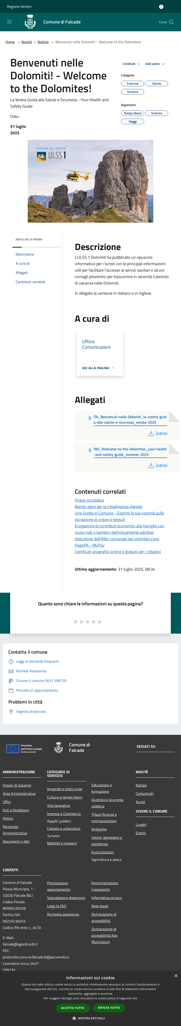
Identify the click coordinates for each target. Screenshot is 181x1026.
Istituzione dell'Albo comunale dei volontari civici (117, 539)
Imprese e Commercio (64, 813)
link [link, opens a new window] (135, 998)
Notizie (43, 42)
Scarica (157, 433)
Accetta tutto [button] (72, 1008)
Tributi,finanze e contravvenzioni (104, 818)
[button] (90, 1018)
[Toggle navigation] (9, 21)
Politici (8, 818)
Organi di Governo (17, 785)
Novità (26, 42)
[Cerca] (171, 22)
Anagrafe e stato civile (64, 789)
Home (10, 42)
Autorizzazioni (102, 852)
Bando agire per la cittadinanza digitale (108, 506)
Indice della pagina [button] (29, 239)
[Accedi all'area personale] (161, 6)
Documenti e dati (16, 841)
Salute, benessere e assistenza (106, 841)
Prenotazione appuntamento (58, 886)
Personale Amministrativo (15, 830)
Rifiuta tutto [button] (109, 1008)
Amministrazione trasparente (104, 886)
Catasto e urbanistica (63, 828)
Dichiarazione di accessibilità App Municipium (104, 935)
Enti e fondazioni (16, 810)
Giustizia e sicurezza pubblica (107, 803)
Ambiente (99, 829)
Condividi (132, 64)
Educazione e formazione (101, 788)
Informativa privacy (106, 897)
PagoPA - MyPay (90, 545)
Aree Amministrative (19, 793)
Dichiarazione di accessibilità (103, 917)
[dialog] (90, 998)
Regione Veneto (19, 6)
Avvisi (140, 802)
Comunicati (145, 793)
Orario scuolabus (89, 500)
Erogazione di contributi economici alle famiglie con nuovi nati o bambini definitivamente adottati (119, 529)
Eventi (141, 833)
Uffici (7, 802)
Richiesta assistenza (63, 914)
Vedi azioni (155, 64)
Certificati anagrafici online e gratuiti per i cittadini (118, 552)
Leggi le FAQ (56, 906)
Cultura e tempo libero (64, 797)
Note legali (99, 906)
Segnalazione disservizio (66, 897)
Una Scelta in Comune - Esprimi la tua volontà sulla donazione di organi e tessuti (119, 516)
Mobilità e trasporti (62, 843)
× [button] (176, 976)
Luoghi (141, 824)
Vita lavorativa (58, 805)
